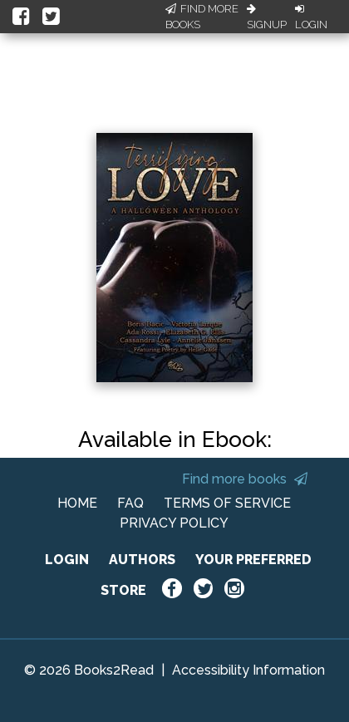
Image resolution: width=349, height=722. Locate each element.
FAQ (130, 503)
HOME (77, 503)
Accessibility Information (248, 670)
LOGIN (67, 559)
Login (311, 17)
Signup (267, 17)
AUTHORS (142, 559)
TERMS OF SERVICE (227, 503)
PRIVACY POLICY (174, 523)
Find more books (244, 479)
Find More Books (201, 17)
